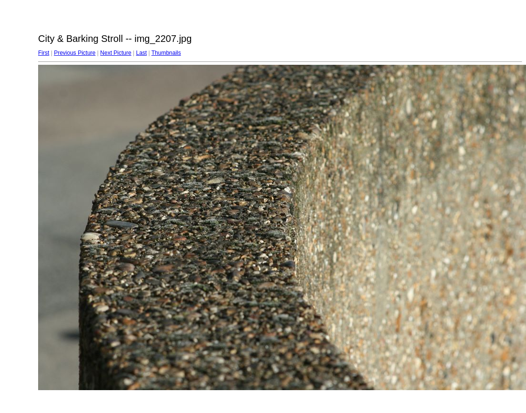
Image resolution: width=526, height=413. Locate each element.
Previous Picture (74, 53)
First (43, 53)
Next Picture (115, 53)
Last (141, 53)
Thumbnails (166, 53)
